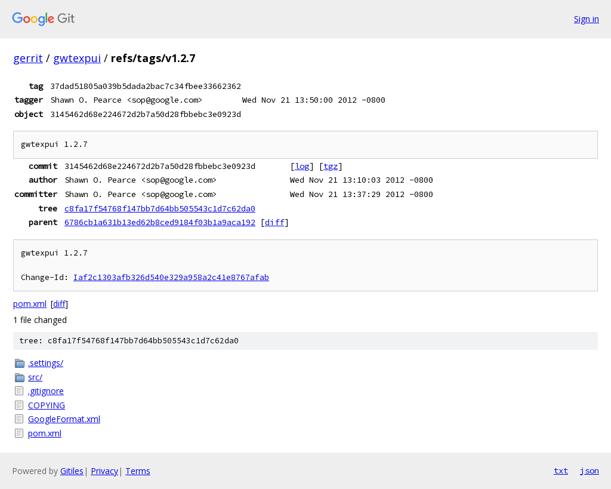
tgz (330, 166)
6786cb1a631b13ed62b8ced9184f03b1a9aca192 (159, 222)
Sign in (586, 18)
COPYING (46, 405)
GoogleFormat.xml (64, 419)
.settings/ (45, 362)
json (589, 470)
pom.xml (30, 303)
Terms (137, 470)
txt (561, 470)
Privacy (104, 470)
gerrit (28, 58)
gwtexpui (77, 58)
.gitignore (46, 390)
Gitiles (72, 470)
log (302, 166)
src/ (35, 377)
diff (274, 222)
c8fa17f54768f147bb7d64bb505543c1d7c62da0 (159, 208)
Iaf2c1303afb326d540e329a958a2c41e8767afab (171, 277)
